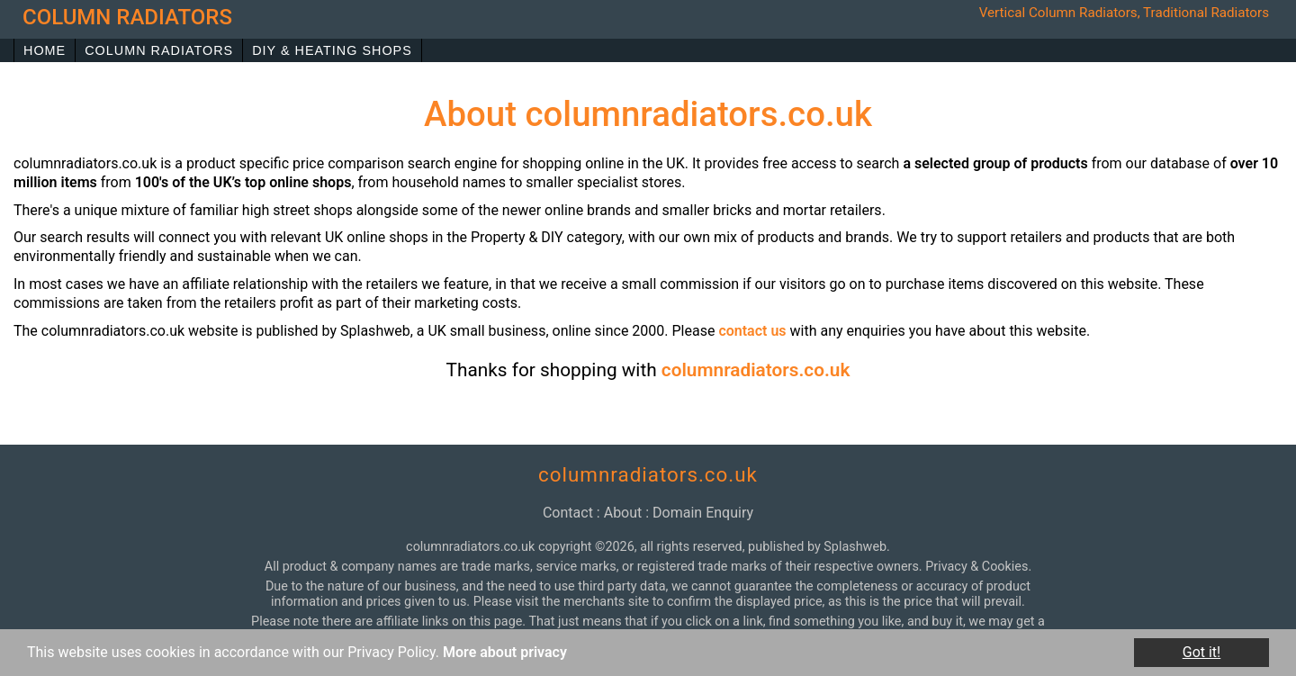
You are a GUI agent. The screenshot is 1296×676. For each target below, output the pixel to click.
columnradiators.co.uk (756, 370)
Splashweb (855, 546)
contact (568, 512)
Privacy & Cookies (976, 566)
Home (44, 50)
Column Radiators (159, 50)
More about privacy (505, 652)
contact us (752, 330)
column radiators (127, 17)
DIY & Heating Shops (332, 50)
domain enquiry (702, 512)
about (623, 512)
